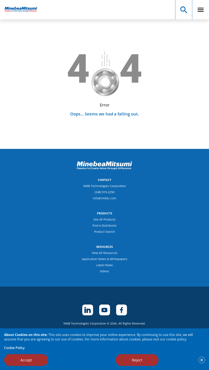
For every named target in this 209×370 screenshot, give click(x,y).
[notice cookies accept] (201, 360)
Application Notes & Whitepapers (104, 259)
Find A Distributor (104, 225)
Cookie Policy (14, 348)
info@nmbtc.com (104, 198)
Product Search (104, 232)
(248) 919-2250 (105, 192)
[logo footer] (104, 168)
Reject (137, 360)
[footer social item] (87, 310)
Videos (104, 271)
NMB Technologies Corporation (104, 186)
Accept (26, 360)
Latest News (104, 265)
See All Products (104, 219)
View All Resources (104, 253)
